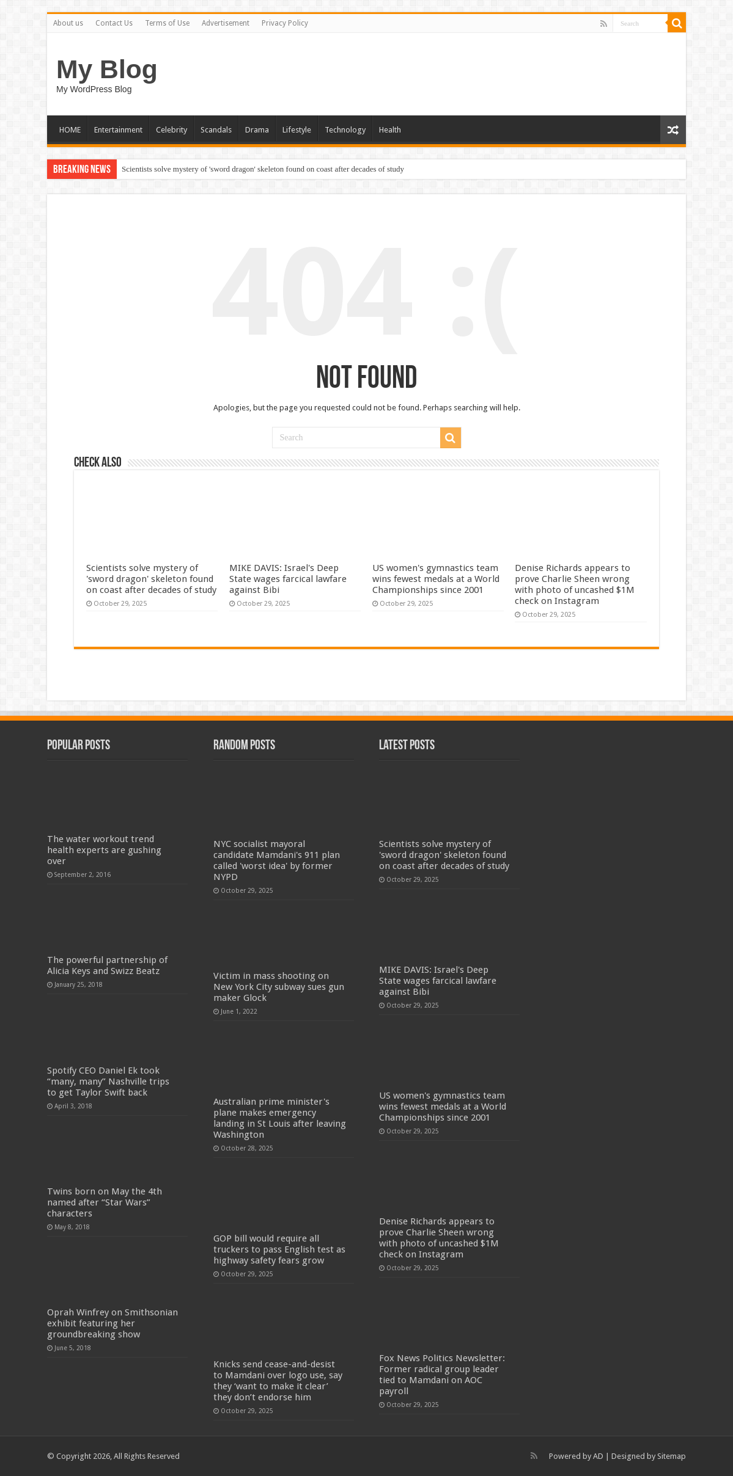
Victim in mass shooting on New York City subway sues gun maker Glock (278, 986)
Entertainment (118, 129)
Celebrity (171, 129)
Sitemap (671, 1456)
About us (68, 23)
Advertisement (225, 23)
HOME (70, 129)
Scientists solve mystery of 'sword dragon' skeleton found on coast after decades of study (263, 168)
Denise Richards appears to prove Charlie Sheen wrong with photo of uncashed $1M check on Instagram (575, 584)
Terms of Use (167, 23)
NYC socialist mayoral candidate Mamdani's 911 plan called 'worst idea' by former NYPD (276, 860)
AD (598, 1456)
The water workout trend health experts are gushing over (104, 850)
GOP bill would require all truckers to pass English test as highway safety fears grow (279, 1249)
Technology (345, 129)
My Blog (107, 69)
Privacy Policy (285, 23)
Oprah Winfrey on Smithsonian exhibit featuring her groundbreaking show (112, 1323)
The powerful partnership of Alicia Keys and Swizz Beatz (107, 965)
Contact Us (114, 23)
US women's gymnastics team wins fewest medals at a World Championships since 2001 (435, 578)
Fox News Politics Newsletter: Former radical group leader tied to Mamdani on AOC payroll (442, 1375)
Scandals (216, 129)
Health (390, 129)
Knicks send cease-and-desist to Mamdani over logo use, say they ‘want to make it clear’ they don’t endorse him (277, 1381)
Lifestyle (296, 129)
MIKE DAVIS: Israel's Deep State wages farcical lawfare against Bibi (288, 578)
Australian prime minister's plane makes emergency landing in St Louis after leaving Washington (279, 1118)
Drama (257, 129)
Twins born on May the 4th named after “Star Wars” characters (104, 1202)
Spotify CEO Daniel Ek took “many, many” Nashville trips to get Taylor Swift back (108, 1081)
